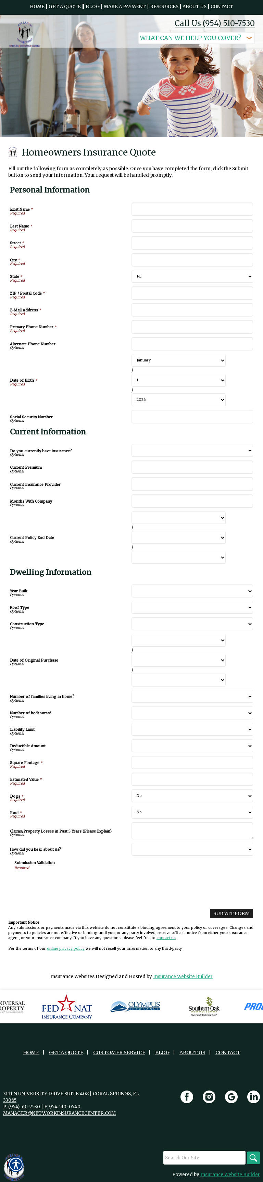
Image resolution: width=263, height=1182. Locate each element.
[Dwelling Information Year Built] (192, 591)
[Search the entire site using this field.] (203, 1157)
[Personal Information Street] (192, 242)
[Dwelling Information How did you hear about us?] (192, 849)
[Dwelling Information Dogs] (192, 795)
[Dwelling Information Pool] (192, 812)
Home (31, 1052)
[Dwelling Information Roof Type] (192, 607)
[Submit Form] (232, 913)
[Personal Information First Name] (192, 209)
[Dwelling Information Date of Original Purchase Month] (179, 640)
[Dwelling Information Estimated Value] (192, 779)
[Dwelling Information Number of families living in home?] (192, 696)
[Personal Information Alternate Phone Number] (192, 343)
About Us (192, 1052)
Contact (227, 1052)
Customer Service (119, 1052)
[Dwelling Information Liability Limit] (192, 729)
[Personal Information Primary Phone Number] (192, 326)
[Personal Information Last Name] (192, 226)
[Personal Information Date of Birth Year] (179, 399)
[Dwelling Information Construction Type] (192, 623)
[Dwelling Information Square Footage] (192, 762)
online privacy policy (66, 948)
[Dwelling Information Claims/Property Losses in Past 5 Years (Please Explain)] (192, 830)
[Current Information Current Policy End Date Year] (179, 557)
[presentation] (66, 884)
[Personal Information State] (192, 276)
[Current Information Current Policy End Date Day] (179, 537)
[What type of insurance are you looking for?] (196, 38)
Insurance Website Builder (183, 976)
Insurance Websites (72, 976)
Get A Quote (66, 1052)
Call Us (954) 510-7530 (215, 23)
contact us (166, 937)
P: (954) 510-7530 (21, 1106)
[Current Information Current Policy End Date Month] (179, 517)
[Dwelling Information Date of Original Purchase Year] (179, 680)
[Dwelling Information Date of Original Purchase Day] (179, 660)
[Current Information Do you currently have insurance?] (192, 450)
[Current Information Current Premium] (192, 467)
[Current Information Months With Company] (192, 501)
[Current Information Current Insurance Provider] (192, 484)
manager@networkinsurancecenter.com (59, 1113)
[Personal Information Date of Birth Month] (179, 360)
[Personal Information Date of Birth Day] (179, 380)
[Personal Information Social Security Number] (192, 416)
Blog (162, 1052)
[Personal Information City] (192, 260)
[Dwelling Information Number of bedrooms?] (192, 712)
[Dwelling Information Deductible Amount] (192, 745)
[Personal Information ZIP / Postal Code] (192, 293)
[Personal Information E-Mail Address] (192, 310)
